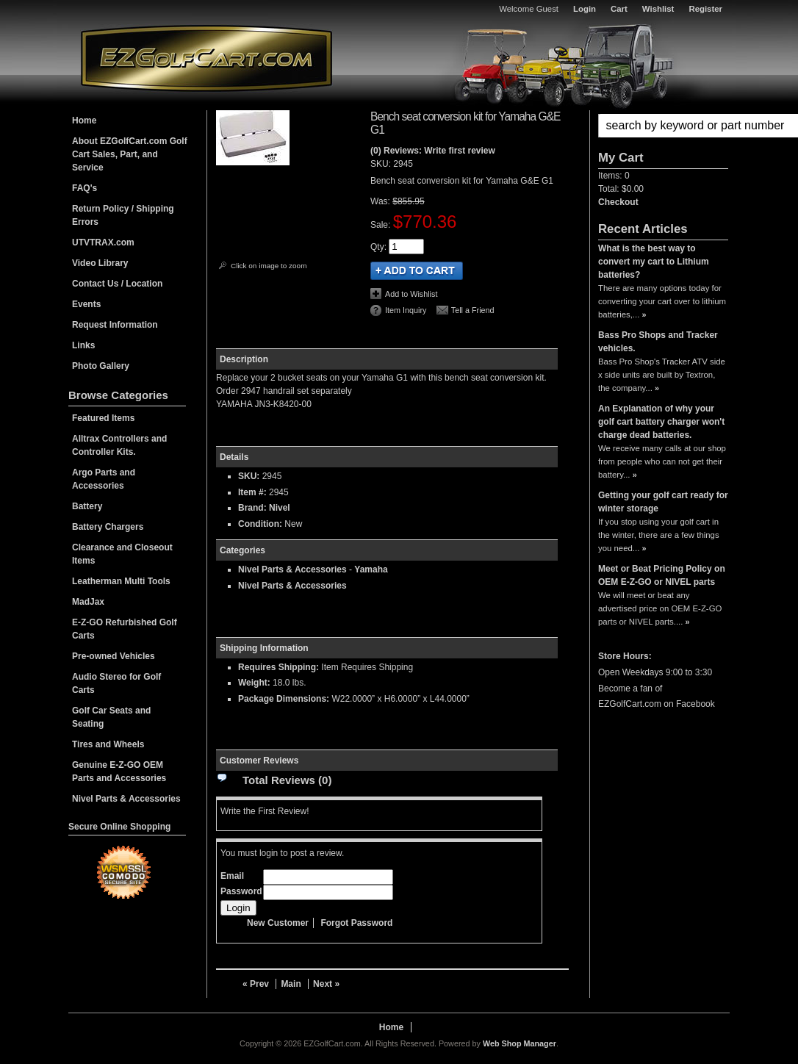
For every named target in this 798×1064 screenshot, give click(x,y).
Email (232, 876)
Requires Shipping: (278, 667)
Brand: (252, 508)
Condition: (260, 524)
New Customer (278, 923)
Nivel (279, 508)
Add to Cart (416, 271)
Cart (619, 8)
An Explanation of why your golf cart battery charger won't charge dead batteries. (661, 421)
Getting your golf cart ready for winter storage (663, 502)
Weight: (254, 682)
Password (241, 891)
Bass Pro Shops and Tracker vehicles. (658, 341)
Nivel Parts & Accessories (292, 569)
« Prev (255, 984)
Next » (326, 984)
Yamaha (370, 569)
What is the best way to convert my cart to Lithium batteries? (653, 261)
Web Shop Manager (519, 1043)
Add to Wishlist (411, 294)
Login (584, 8)
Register (705, 8)
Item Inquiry (405, 310)
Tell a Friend (473, 310)
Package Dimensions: (283, 699)
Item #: (253, 492)
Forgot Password (356, 923)
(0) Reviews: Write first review (432, 150)
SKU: (381, 164)
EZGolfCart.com (206, 57)
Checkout (618, 202)
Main (291, 984)
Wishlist (658, 8)
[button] (663, 125)
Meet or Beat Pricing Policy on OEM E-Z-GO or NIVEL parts (661, 575)
